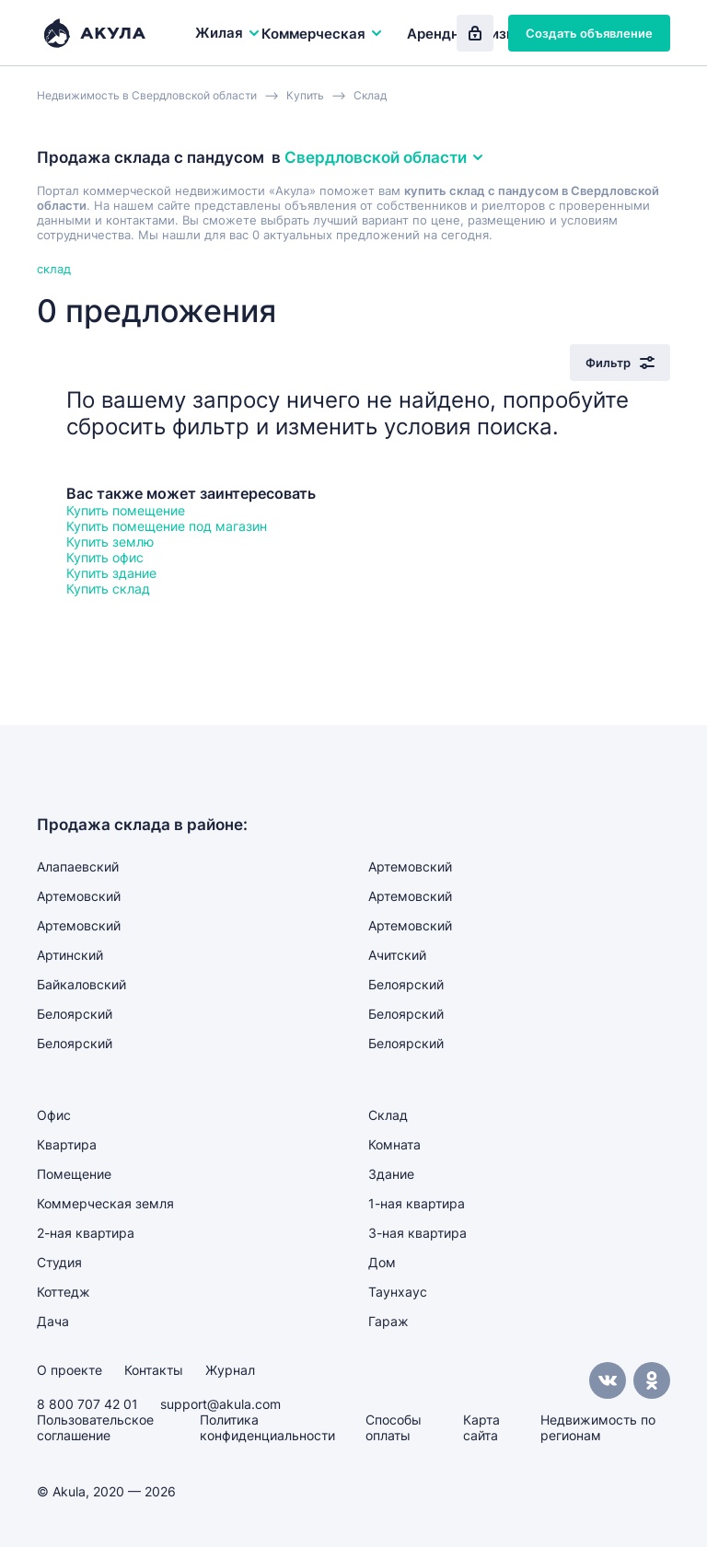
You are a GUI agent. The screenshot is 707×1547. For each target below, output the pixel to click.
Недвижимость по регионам (597, 1427)
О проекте (69, 1370)
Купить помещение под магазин (166, 526)
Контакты (153, 1370)
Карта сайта (481, 1427)
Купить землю (110, 541)
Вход (475, 33)
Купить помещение (125, 510)
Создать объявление (589, 33)
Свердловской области (384, 157)
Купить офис (105, 557)
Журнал (230, 1370)
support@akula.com (220, 1404)
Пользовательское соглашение (95, 1427)
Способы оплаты (393, 1427)
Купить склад (108, 588)
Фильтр (620, 362)
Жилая (228, 32)
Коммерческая (322, 33)
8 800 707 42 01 (87, 1404)
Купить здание (111, 573)
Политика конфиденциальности (267, 1427)
